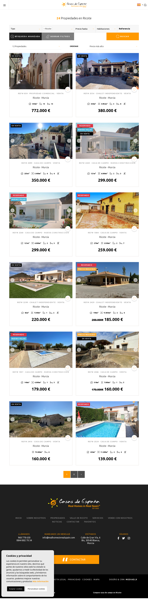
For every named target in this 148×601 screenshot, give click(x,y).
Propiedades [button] (58, 521)
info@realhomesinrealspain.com (57, 540)
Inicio (19, 521)
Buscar (122, 36)
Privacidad (74, 582)
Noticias (57, 524)
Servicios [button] (97, 521)
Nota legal (59, 582)
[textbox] (26, 29)
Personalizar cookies (36, 589)
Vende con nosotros (120, 521)
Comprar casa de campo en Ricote (107, 595)
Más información (41, 581)
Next (69, 71)
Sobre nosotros (36, 521)
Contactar (73, 524)
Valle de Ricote (79, 521)
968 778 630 (24, 540)
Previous (12, 71)
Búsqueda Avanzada (25, 36)
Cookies (87, 582)
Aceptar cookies (15, 589)
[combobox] (25, 29)
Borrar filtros (58, 36)
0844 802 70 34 (24, 543)
